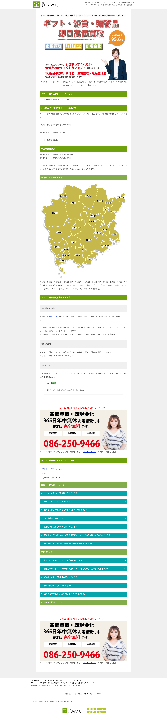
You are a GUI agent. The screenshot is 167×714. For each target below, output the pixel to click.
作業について (47, 473)
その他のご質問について (52, 478)
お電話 (49, 316)
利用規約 (99, 694)
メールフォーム (90, 452)
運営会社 (68, 694)
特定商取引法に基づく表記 (83, 694)
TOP (56, 680)
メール (56, 316)
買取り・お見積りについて (52, 469)
